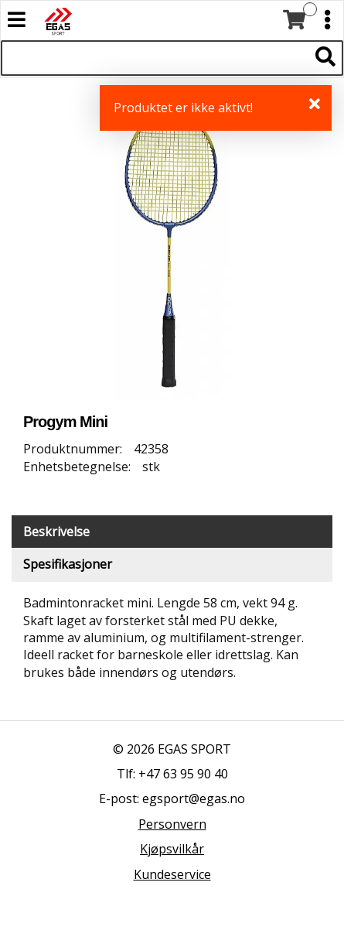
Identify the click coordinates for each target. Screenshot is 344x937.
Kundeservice (172, 874)
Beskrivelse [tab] (56, 531)
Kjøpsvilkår (172, 848)
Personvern (172, 824)
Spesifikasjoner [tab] (67, 564)
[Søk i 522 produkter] (154, 58)
